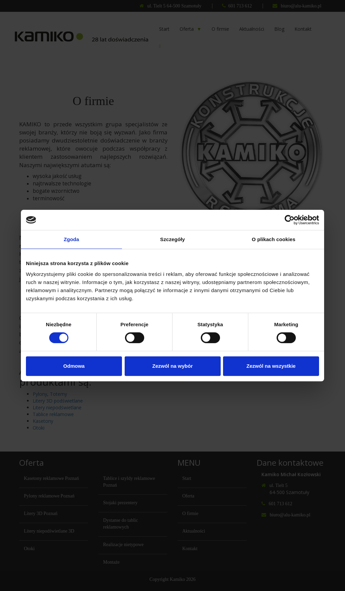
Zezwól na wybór (172, 366)
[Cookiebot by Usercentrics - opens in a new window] (289, 220)
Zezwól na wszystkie (271, 366)
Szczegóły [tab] (172, 239)
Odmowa (74, 366)
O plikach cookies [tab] (273, 239)
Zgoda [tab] (71, 239)
